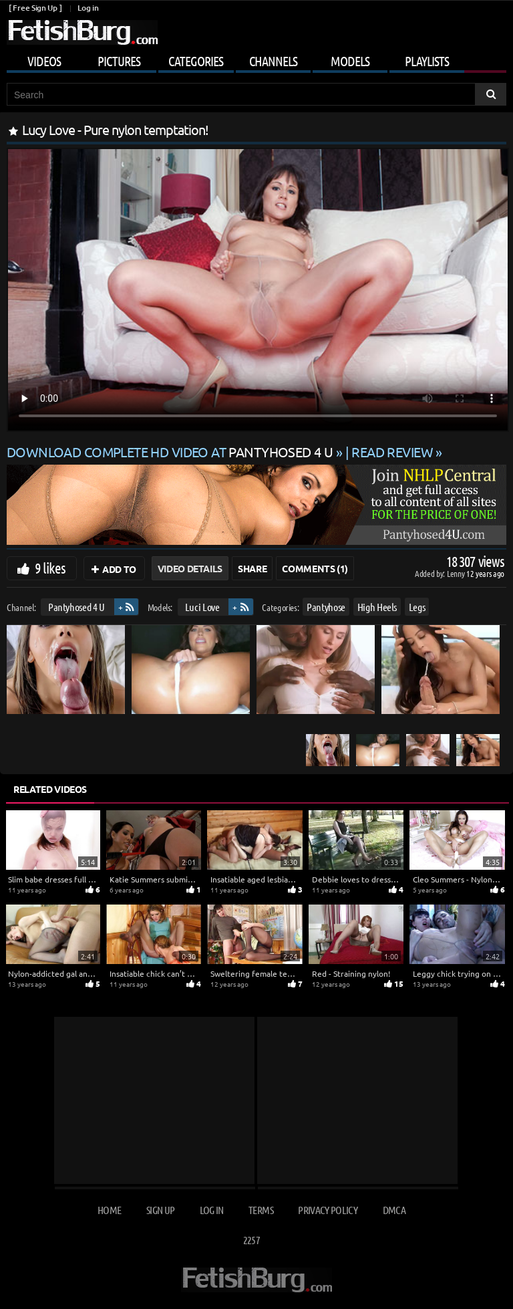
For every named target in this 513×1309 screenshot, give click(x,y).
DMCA (394, 1209)
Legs (417, 606)
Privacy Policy (327, 1209)
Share (252, 568)
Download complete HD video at (171, 451)
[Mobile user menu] (256, 59)
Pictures (119, 61)
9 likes (50, 567)
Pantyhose (326, 606)
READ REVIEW (392, 451)
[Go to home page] (82, 32)
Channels (273, 61)
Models (350, 61)
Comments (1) (315, 568)
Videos (44, 61)
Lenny (456, 573)
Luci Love (202, 606)
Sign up (160, 1209)
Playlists (427, 61)
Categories (195, 61)
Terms (260, 1209)
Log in (87, 7)
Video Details (190, 568)
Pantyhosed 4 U (76, 606)
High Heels (377, 606)
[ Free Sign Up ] (35, 7)
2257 (251, 1239)
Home (109, 1209)
